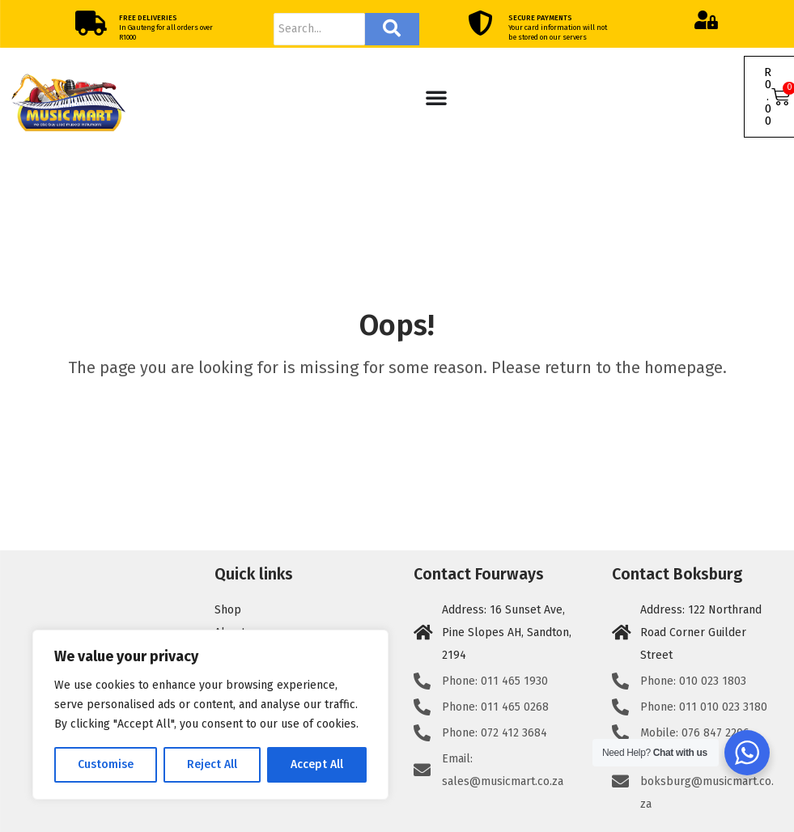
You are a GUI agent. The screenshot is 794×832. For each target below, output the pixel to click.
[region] (210, 715)
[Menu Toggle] (436, 97)
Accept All (317, 764)
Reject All (212, 764)
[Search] (319, 29)
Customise (106, 764)
